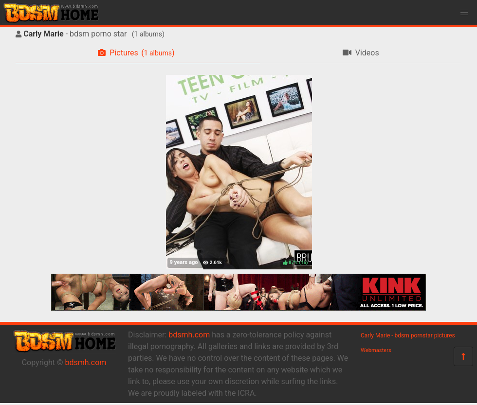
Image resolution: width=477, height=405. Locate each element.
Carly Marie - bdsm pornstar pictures (408, 335)
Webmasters (376, 350)
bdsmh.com (86, 362)
